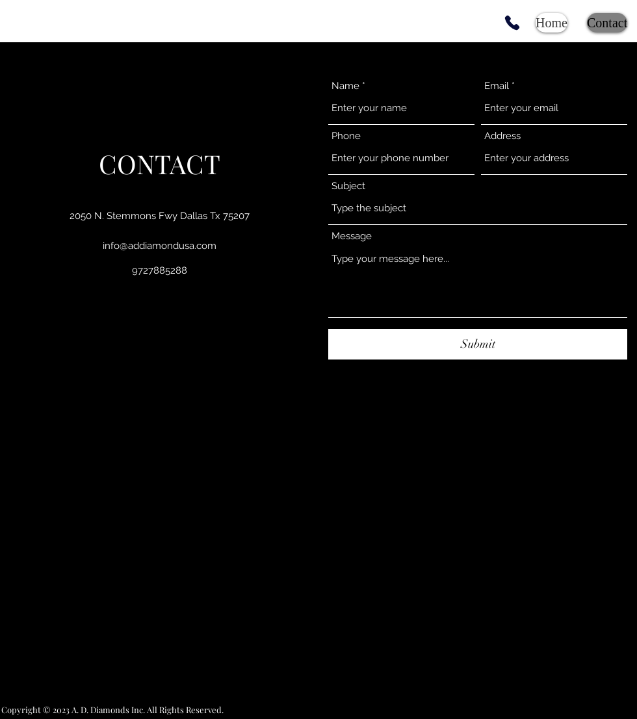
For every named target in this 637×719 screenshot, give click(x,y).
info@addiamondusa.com (159, 246)
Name (345, 86)
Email (496, 86)
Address (502, 136)
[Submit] (477, 344)
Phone (346, 136)
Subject (348, 186)
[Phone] (512, 23)
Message (352, 236)
